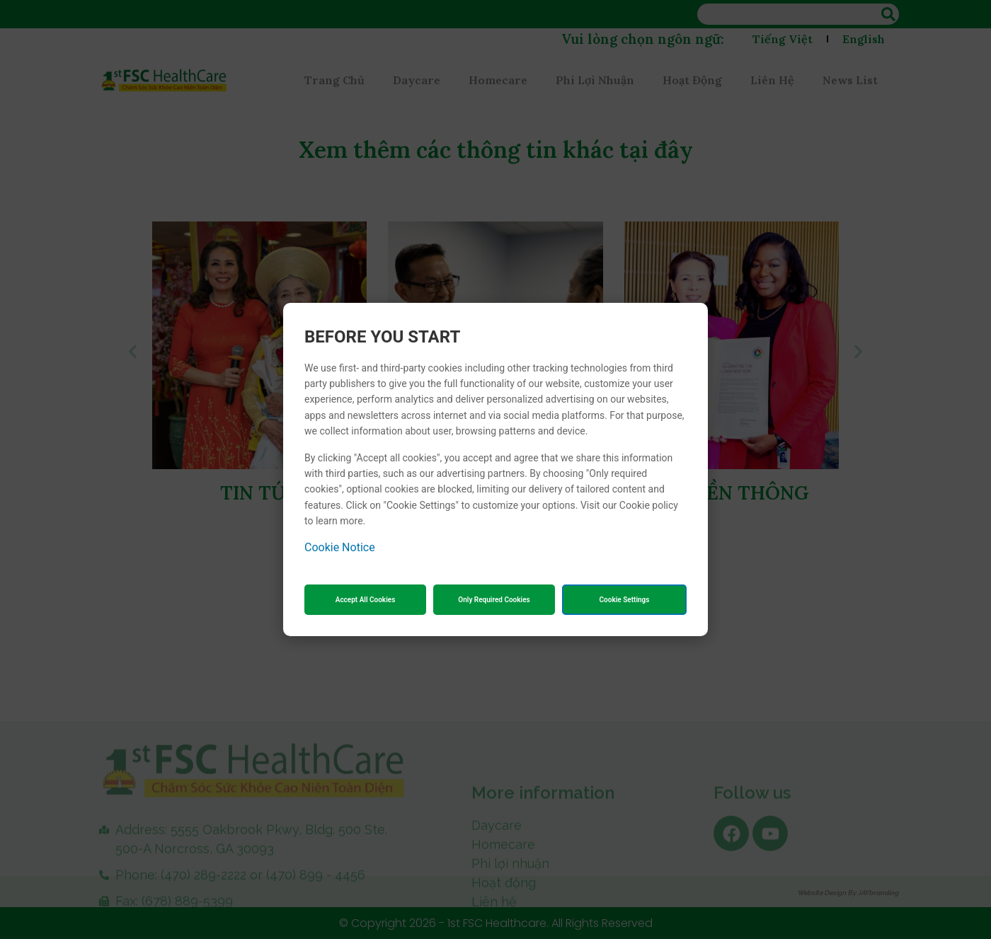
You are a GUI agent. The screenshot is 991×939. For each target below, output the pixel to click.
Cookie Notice (339, 547)
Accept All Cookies (366, 600)
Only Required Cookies (493, 600)
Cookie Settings (625, 600)
